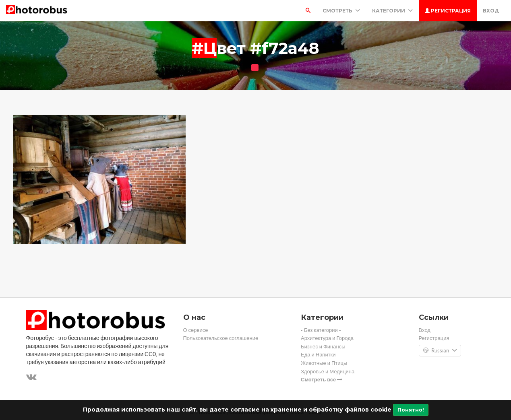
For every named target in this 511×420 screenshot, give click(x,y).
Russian (440, 351)
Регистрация (448, 11)
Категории (392, 11)
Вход (491, 11)
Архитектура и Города (327, 338)
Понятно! (410, 410)
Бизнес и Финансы (323, 347)
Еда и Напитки (318, 355)
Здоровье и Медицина (327, 372)
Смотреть (341, 11)
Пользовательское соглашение (221, 338)
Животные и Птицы (324, 363)
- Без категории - (321, 330)
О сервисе (195, 330)
